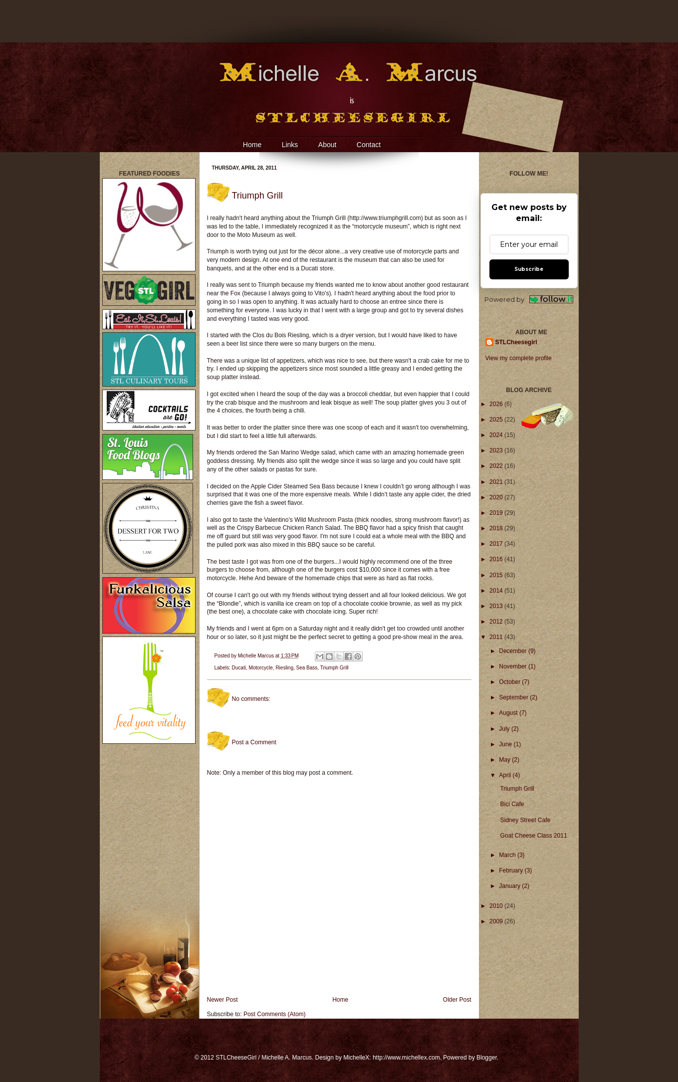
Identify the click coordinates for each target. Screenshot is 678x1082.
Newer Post (222, 999)
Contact (369, 145)
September (514, 697)
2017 (496, 543)
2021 (496, 481)
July (505, 728)
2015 (496, 575)
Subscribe (528, 269)
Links (290, 145)
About (327, 145)
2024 (496, 435)
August (509, 712)
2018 (496, 528)
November (513, 666)
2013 (496, 606)
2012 (496, 621)
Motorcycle (260, 667)
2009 (496, 921)
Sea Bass (307, 667)
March (508, 855)
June (506, 744)
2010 (496, 905)
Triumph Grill (334, 667)
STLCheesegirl (516, 342)
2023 (496, 450)
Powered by (529, 299)
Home (252, 145)
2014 (496, 590)
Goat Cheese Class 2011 (533, 835)
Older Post (457, 999)
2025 (496, 419)
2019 (496, 512)
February (511, 870)
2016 (496, 559)
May (505, 759)
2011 (496, 637)
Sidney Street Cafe (525, 820)
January (510, 885)
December (513, 651)
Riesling (284, 667)
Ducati (239, 667)
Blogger (486, 1057)
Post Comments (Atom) (274, 1014)
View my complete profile (518, 358)
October (510, 681)
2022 (496, 465)
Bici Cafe (512, 804)
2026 (496, 404)
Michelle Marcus (256, 655)
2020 (496, 497)
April (505, 775)
